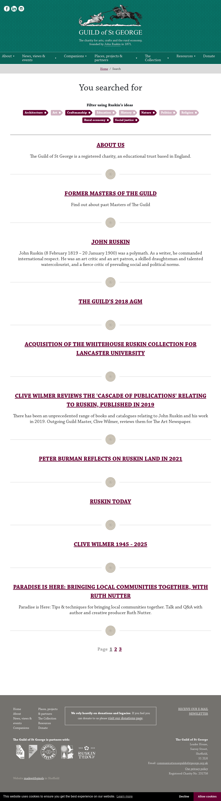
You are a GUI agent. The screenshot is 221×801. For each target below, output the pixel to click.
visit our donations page (125, 718)
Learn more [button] (125, 796)
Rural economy (94, 120)
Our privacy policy (196, 769)
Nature (146, 113)
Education (104, 113)
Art (55, 113)
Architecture (34, 113)
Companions (74, 56)
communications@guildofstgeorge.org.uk (182, 763)
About (7, 56)
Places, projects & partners (108, 58)
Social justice (124, 120)
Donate (209, 56)
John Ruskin (112, 44)
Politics (166, 113)
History (126, 113)
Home (104, 69)
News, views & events (33, 58)
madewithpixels (34, 778)
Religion (187, 113)
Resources (184, 56)
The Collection (153, 58)
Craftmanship (77, 113)
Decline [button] (184, 796)
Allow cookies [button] (207, 796)
